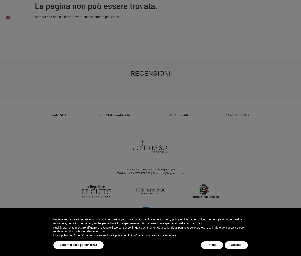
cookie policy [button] (194, 223)
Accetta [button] (236, 245)
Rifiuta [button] (212, 245)
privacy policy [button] (170, 219)
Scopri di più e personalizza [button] (78, 245)
